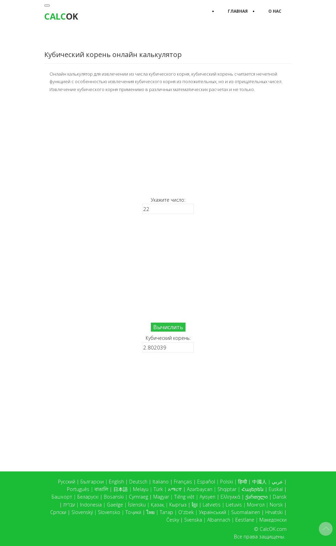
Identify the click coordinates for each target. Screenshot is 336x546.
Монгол (256, 504)
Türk (158, 489)
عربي (277, 481)
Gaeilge (115, 504)
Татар (166, 512)
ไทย (150, 512)
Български (92, 481)
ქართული (256, 496)
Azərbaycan (199, 489)
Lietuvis (234, 504)
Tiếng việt (184, 496)
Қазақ (157, 504)
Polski (226, 481)
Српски (58, 512)
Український (212, 512)
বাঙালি (101, 489)
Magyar (161, 496)
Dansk (280, 496)
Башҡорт (62, 496)
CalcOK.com (273, 529)
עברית (69, 504)
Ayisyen (207, 496)
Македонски (273, 519)
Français (183, 481)
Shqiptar (226, 489)
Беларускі (88, 496)
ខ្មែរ (195, 504)
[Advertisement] (168, 144)
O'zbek (186, 512)
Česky (172, 519)
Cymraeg (138, 496)
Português (78, 489)
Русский (66, 481)
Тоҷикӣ (133, 512)
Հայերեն (253, 489)
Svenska (193, 519)
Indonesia (91, 504)
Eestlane (244, 519)
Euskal (276, 489)
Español (206, 481)
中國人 (259, 481)
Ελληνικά (230, 496)
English (116, 481)
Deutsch (138, 481)
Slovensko (109, 512)
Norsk (276, 504)
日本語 (120, 489)
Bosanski (114, 496)
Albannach (218, 519)
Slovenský (82, 512)
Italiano (161, 481)
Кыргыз (178, 504)
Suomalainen (245, 512)
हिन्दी (242, 481)
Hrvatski (274, 512)
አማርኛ (175, 489)
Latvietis (212, 504)
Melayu (140, 489)
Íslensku (137, 504)
